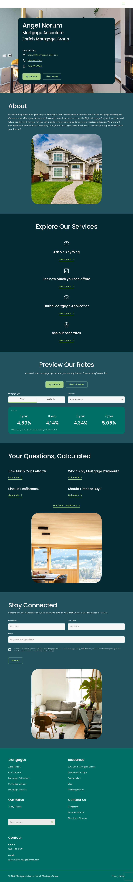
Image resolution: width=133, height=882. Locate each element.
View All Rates (76, 384)
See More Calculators (66, 505)
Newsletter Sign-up (77, 818)
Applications (14, 766)
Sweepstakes (74, 778)
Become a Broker (76, 812)
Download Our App (77, 772)
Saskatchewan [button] (76, 399)
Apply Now (31, 76)
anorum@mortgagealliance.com (43, 54)
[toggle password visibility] (52, 822)
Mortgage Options (17, 784)
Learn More (66, 259)
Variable (51, 399)
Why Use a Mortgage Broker (81, 766)
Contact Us (73, 806)
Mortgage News (76, 789)
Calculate (15, 477)
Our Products (14, 772)
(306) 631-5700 (35, 60)
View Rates (52, 76)
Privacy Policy (118, 876)
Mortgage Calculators (18, 778)
